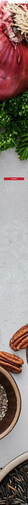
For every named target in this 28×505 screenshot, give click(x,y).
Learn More (14, 182)
